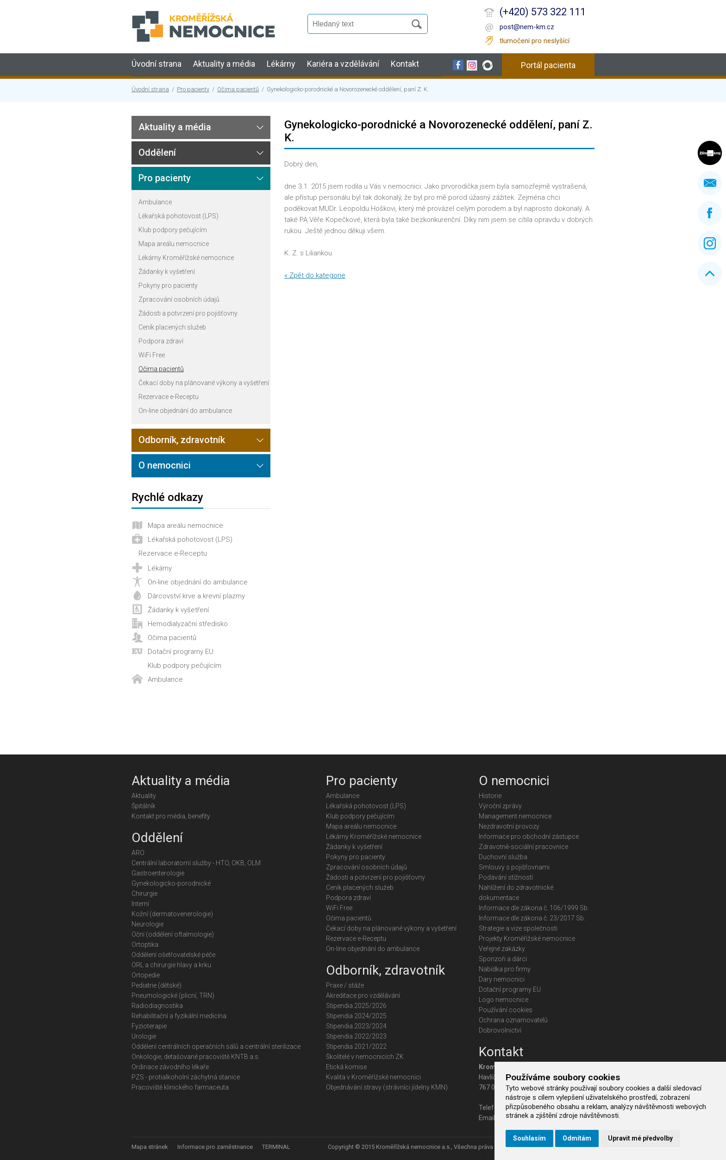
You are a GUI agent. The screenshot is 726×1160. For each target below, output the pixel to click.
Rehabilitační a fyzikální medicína (178, 1016)
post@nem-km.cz (527, 27)
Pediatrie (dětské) (156, 985)
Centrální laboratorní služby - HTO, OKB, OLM (196, 863)
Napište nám (710, 183)
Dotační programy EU (180, 651)
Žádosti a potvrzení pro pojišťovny (188, 313)
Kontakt (405, 64)
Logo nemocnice (503, 999)
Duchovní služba (503, 857)
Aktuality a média (224, 64)
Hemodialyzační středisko (188, 624)
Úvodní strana (156, 64)
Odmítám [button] (577, 1138)
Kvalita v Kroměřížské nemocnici (373, 1077)
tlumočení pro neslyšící (535, 41)
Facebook (710, 213)
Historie (490, 795)
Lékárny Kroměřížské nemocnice (186, 257)
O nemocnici (164, 465)
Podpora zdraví (160, 341)
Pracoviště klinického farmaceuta (180, 1087)
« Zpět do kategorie (314, 275)
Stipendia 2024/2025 (356, 1016)
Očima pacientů (238, 89)
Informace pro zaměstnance (215, 1146)
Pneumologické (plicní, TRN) (172, 995)
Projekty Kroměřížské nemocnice (527, 938)
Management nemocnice (515, 816)
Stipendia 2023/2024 (356, 1026)
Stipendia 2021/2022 (356, 1046)
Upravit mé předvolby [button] (640, 1138)
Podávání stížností (506, 877)
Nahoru (710, 273)
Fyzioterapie (149, 1026)
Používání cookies (505, 1010)
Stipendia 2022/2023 (356, 1036)
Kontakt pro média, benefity (170, 816)
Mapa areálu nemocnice (173, 243)
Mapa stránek (149, 1146)
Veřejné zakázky (502, 948)
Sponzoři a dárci (503, 959)
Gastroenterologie (157, 873)
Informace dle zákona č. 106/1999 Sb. (534, 908)
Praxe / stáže (345, 985)
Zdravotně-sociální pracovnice (523, 846)
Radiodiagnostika (157, 1005)
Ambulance (155, 202)
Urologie (143, 1036)
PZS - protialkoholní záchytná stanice (185, 1077)
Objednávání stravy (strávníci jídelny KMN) (387, 1087)
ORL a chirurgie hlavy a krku (171, 965)
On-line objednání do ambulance (185, 410)
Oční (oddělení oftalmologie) (172, 934)
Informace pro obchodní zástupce (529, 836)
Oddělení (157, 152)
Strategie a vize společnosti (518, 928)
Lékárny (281, 64)
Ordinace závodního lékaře (170, 1067)
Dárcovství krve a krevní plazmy (196, 596)
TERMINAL (276, 1146)
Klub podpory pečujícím (172, 230)
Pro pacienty (193, 89)
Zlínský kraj (710, 153)
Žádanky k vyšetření (166, 271)
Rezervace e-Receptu (168, 396)
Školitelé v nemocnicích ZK (365, 1056)
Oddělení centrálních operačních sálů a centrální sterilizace (215, 1046)
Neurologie (147, 924)
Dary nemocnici (502, 979)
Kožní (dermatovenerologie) (172, 914)
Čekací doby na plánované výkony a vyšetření (203, 383)
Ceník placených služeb (172, 327)
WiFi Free (151, 355)
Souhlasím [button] (529, 1138)
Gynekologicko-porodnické (171, 883)
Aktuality (143, 795)
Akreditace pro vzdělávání (363, 995)
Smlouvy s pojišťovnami (514, 867)
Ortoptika (144, 944)
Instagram (710, 243)
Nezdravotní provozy (509, 826)
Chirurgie (144, 893)
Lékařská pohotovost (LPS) (178, 216)
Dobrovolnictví (500, 1030)
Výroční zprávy (500, 806)
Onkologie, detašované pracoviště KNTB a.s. (195, 1056)
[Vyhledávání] (361, 24)
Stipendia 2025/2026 (356, 1005)
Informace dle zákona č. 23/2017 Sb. (532, 918)
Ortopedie (145, 975)
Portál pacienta (548, 65)
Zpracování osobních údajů (178, 299)
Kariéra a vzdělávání (343, 64)
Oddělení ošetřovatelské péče (173, 954)
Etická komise (346, 1067)
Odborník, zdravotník (181, 439)
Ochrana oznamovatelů (513, 1020)
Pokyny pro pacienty (168, 285)
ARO (137, 852)
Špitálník (143, 806)
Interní (140, 903)
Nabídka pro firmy (505, 969)
